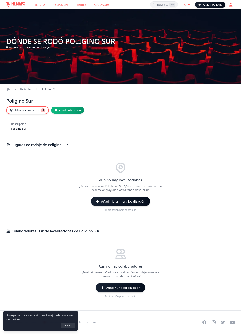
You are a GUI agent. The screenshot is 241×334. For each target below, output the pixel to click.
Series (81, 5)
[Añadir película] (210, 5)
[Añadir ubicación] (67, 110)
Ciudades (101, 5)
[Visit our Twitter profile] (223, 322)
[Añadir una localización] (120, 287)
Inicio (40, 5)
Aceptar (68, 325)
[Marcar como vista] (27, 110)
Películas (61, 5)
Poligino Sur (50, 89)
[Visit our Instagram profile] (213, 322)
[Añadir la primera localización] (120, 201)
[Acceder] (231, 4)
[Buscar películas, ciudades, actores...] (164, 4)
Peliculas (26, 89)
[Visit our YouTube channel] (232, 322)
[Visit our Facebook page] (204, 322)
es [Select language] (187, 5)
